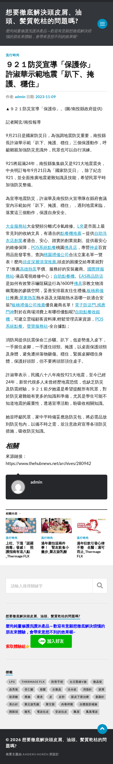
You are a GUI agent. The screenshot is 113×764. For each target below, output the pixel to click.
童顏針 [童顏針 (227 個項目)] (99, 696)
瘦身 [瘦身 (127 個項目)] (40, 696)
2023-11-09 (45, 96)
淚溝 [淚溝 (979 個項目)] (101, 689)
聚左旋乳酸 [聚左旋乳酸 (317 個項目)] (32, 704)
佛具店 (70, 247)
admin (20, 96)
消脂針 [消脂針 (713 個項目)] (87, 689)
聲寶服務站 (37, 326)
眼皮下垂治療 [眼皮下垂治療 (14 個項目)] (80, 696)
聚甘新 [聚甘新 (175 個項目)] (50, 704)
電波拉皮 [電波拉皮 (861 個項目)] (43, 711)
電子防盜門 (85, 304)
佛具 (78, 283)
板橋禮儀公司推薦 (28, 304)
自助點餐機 (64, 276)
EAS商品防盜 (91, 276)
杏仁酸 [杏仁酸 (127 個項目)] (29, 689)
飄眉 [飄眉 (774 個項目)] (77, 711)
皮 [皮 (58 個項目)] (50, 696)
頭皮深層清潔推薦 (39, 261)
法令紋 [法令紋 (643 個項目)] (72, 689)
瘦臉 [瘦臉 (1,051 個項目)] (27, 696)
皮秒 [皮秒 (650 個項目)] (62, 696)
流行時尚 (13, 55)
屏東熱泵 (27, 297)
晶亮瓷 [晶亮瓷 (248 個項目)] (13, 689)
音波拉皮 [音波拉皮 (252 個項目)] (61, 711)
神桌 (94, 247)
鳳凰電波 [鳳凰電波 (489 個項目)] (92, 711)
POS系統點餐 (43, 247)
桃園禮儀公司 (56, 254)
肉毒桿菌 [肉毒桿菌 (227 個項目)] (67, 704)
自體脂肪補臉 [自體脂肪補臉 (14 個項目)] (88, 704)
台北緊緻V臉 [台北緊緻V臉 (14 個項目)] (78, 681)
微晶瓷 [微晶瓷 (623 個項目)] (97, 681)
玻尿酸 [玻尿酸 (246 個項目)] (13, 696)
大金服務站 (16, 226)
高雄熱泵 (28, 269)
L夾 (80, 226)
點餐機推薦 (71, 233)
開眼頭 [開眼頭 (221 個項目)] (13, 711)
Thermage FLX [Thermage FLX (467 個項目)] (33, 681)
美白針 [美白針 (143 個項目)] (13, 704)
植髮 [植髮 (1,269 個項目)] (43, 689)
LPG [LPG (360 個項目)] (12, 681)
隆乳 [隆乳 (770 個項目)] (27, 711)
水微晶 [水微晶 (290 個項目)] (56, 689)
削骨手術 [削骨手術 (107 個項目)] (57, 681)
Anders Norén (36, 754)
